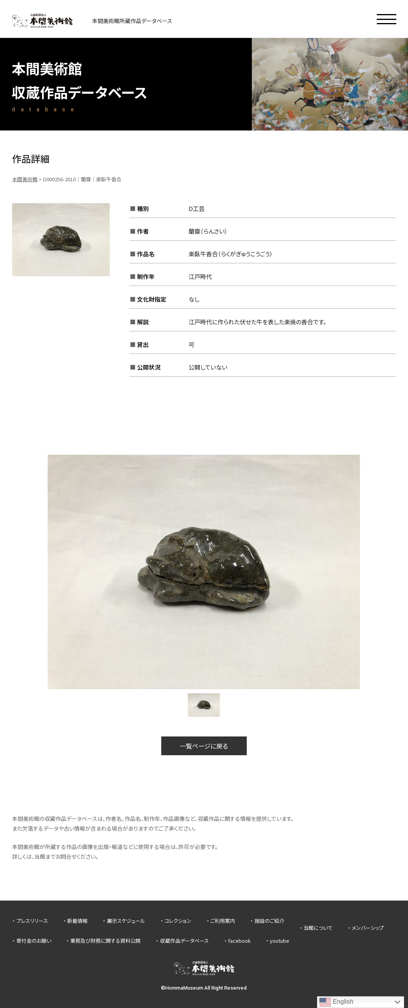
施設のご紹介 (269, 920)
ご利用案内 (222, 920)
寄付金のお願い (33, 940)
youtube (279, 940)
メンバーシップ (368, 927)
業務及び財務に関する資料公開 (105, 940)
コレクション (177, 920)
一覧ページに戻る (204, 746)
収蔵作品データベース (184, 940)
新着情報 (77, 920)
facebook (239, 940)
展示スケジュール (126, 920)
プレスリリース (32, 920)
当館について (318, 927)
